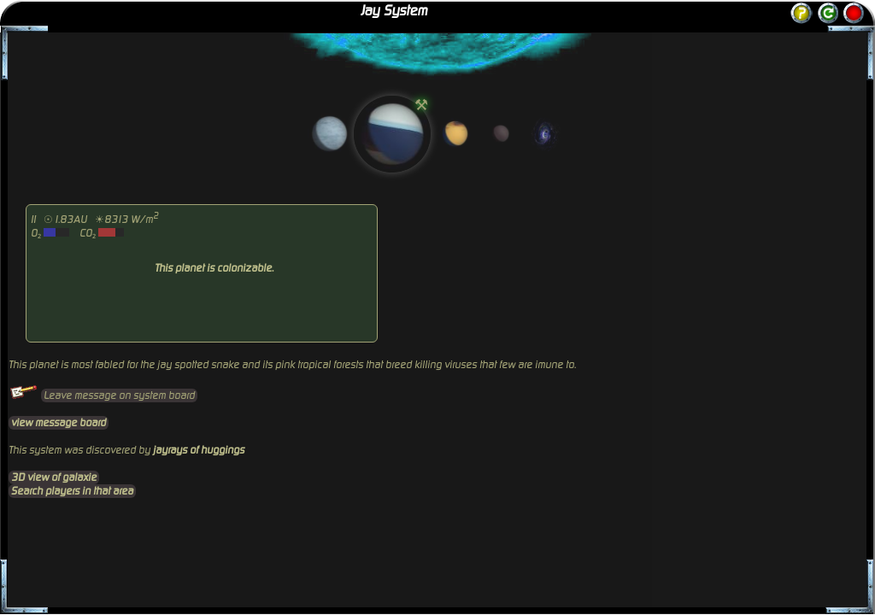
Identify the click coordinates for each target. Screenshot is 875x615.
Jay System (394, 11)
